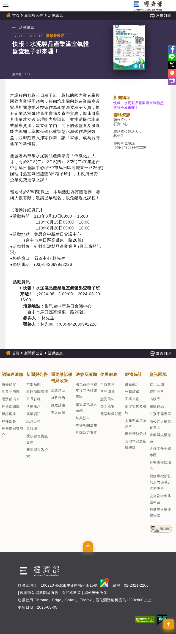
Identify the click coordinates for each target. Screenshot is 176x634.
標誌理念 (9, 414)
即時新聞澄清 (37, 392)
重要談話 (58, 390)
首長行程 (33, 399)
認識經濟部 (12, 374)
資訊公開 (157, 384)
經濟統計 (133, 374)
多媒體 (31, 429)
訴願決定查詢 (86, 432)
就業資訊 (33, 414)
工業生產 (132, 399)
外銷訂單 (132, 392)
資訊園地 (158, 374)
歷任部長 (9, 421)
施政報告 (58, 397)
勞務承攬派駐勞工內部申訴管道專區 (160, 482)
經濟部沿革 (11, 399)
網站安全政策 (95, 593)
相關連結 (157, 406)
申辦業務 (107, 384)
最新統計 (132, 384)
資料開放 (157, 392)
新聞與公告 (33, 15)
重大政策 (58, 412)
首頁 (16, 15)
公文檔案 (107, 406)
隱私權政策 (71, 593)
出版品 (155, 399)
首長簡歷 (9, 384)
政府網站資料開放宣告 (39, 593)
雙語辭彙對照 (111, 414)
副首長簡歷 (11, 392)
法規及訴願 (86, 374)
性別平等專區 (160, 414)
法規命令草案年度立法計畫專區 (86, 390)
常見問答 (107, 392)
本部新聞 (33, 384)
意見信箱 (107, 399)
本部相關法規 (86, 425)
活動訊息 (55, 15)
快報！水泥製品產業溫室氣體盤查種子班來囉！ (138, 105)
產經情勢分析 (135, 434)
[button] (88, 546)
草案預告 (83, 418)
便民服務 (109, 374)
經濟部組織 (11, 406)
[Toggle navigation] (5, 6)
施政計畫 (58, 405)
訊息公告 (33, 421)
